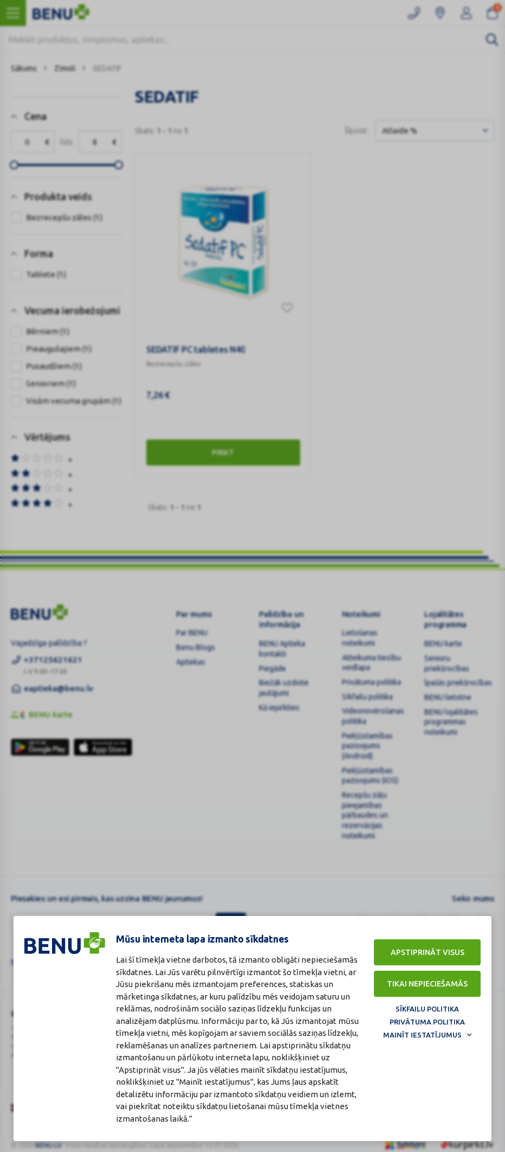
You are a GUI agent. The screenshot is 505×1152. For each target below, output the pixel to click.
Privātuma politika (427, 1022)
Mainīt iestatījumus (422, 1035)
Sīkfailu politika (427, 1009)
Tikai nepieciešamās (427, 983)
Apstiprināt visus (427, 952)
